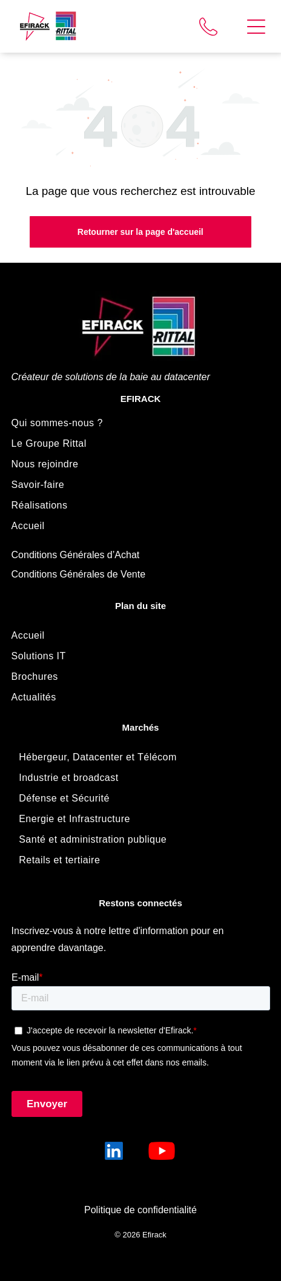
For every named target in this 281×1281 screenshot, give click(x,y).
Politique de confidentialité (140, 1210)
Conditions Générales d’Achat (76, 555)
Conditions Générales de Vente (78, 574)
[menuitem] (141, 423)
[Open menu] (256, 27)
